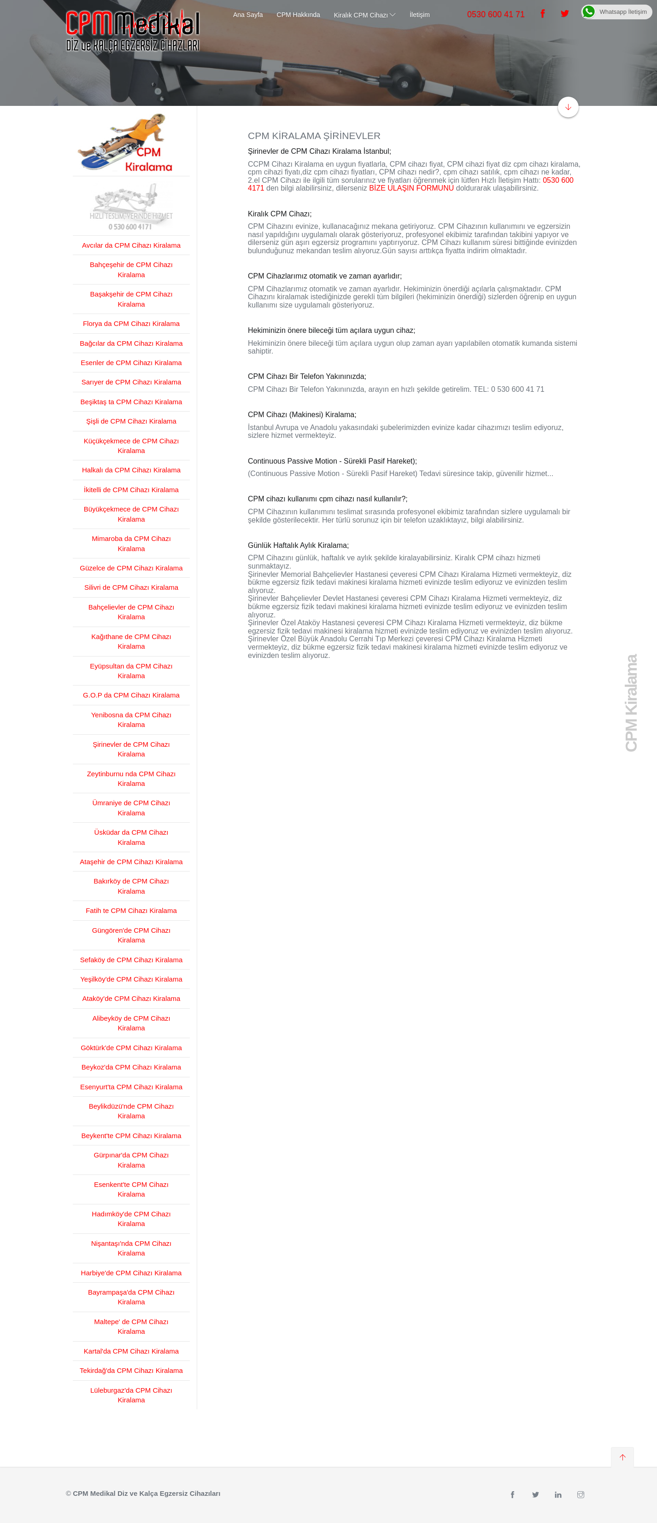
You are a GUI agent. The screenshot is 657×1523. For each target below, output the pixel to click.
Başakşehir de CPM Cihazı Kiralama (131, 299)
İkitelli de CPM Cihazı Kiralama (131, 490)
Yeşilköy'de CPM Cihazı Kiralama (131, 979)
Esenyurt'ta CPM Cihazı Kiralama (131, 1087)
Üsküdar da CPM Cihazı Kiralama (131, 837)
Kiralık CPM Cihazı (361, 15)
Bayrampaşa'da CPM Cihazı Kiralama (131, 1297)
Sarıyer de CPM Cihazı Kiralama (132, 382)
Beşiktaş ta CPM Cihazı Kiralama (131, 402)
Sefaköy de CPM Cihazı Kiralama (131, 960)
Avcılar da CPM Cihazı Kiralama (131, 245)
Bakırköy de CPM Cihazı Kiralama (131, 886)
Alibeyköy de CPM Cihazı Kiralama (131, 1023)
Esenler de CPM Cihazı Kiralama (131, 362)
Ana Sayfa (248, 14)
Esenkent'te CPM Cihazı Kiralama (131, 1189)
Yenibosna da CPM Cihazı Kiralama (131, 719)
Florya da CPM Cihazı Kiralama (131, 323)
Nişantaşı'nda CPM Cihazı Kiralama (131, 1248)
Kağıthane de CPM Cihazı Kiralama (131, 641)
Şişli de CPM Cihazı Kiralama (131, 421)
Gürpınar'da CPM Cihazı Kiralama (131, 1159)
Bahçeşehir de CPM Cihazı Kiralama (131, 269)
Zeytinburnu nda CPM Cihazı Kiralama (131, 778)
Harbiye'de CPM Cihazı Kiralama (131, 1273)
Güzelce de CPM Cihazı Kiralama (131, 568)
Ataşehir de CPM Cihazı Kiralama (131, 862)
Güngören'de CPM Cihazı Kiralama (131, 935)
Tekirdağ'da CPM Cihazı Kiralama (131, 1370)
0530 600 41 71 (496, 14)
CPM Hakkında (298, 14)
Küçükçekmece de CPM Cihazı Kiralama (131, 445)
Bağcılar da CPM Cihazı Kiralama (131, 343)
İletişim (420, 14)
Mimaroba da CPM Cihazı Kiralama (131, 543)
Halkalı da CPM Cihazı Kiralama (131, 470)
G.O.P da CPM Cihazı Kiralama (131, 695)
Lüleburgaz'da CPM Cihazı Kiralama (131, 1395)
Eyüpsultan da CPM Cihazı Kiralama (131, 671)
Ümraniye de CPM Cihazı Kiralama (131, 807)
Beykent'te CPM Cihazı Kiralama (131, 1135)
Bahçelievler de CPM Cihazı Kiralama (131, 612)
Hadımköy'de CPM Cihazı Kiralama (131, 1218)
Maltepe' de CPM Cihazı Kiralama (131, 1326)
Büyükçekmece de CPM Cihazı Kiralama (131, 514)
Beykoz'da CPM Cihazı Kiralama (131, 1067)
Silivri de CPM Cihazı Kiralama (131, 587)
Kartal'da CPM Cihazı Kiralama (131, 1351)
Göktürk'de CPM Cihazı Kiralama (131, 1048)
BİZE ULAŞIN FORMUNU (411, 188)
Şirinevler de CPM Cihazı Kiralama (131, 749)
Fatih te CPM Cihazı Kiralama (131, 910)
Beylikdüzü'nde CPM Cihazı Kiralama (131, 1111)
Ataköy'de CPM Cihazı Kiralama (131, 998)
